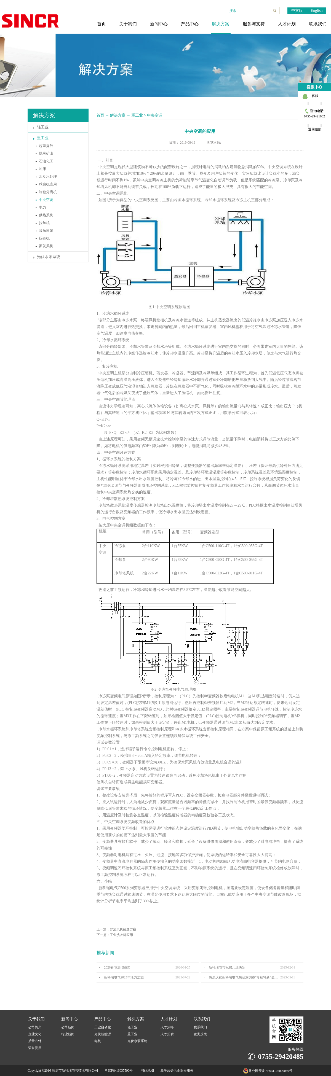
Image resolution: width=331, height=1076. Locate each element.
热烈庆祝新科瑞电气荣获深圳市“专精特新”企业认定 (244, 977)
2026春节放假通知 (117, 967)
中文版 (297, 11)
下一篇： (115, 935)
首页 (100, 115)
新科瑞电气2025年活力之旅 (124, 977)
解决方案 (118, 115)
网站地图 (146, 1070)
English (317, 11)
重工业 (137, 115)
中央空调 (154, 115)
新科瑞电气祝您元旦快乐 (227, 967)
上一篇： (116, 929)
